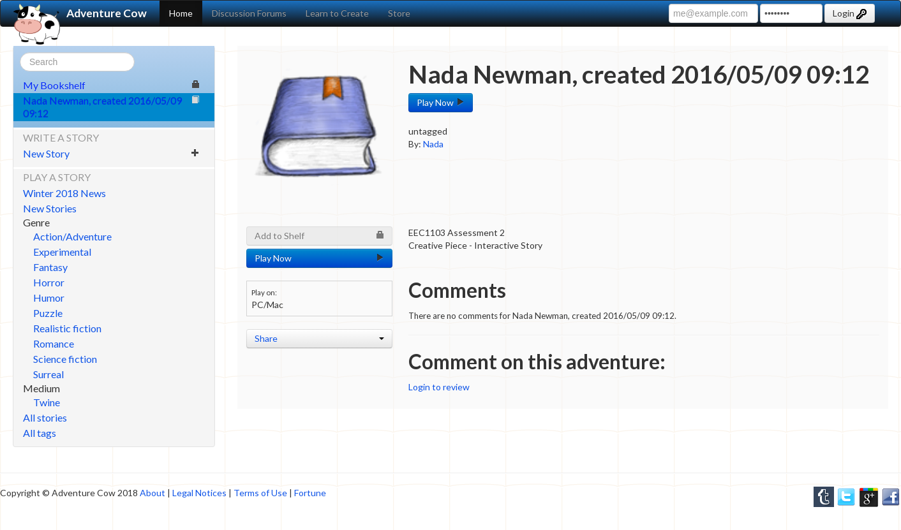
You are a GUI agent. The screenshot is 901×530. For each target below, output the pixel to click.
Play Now (441, 102)
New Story (111, 153)
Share (319, 338)
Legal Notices (199, 492)
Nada (433, 143)
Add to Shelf (319, 235)
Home (181, 13)
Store (399, 13)
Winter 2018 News (64, 193)
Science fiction (65, 359)
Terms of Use (260, 492)
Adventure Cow (80, 13)
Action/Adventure (72, 236)
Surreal (48, 374)
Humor (48, 297)
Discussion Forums (249, 13)
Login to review (439, 386)
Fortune (310, 492)
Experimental (62, 252)
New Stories (50, 208)
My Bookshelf (111, 85)
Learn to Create (337, 13)
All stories (45, 417)
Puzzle (48, 313)
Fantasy (50, 267)
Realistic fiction (67, 328)
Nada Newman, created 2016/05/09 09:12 (111, 106)
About (152, 492)
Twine (46, 402)
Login (850, 13)
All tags (39, 433)
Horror (48, 282)
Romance (53, 343)
